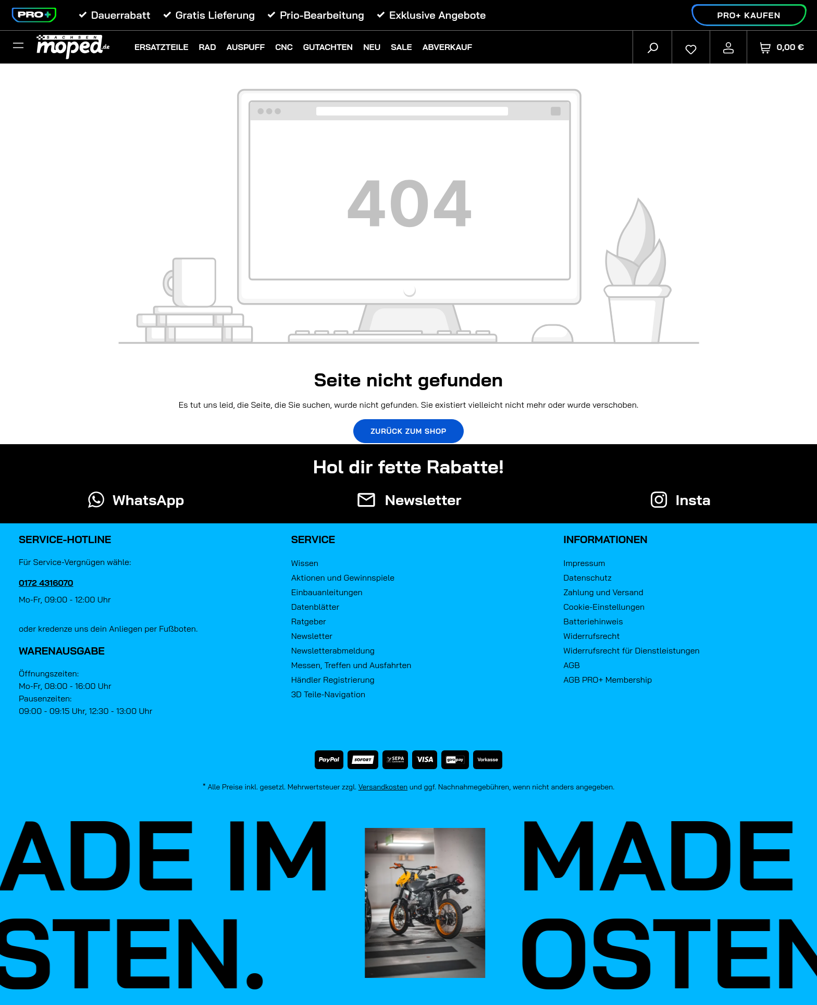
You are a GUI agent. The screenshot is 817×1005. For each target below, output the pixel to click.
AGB (571, 665)
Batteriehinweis (593, 621)
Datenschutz (587, 577)
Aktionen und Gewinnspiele (342, 577)
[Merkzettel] (691, 46)
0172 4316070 (46, 582)
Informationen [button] (605, 539)
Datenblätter (315, 606)
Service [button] (313, 539)
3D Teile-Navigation (328, 694)
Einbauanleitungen (327, 592)
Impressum (584, 563)
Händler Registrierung (333, 679)
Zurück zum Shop (408, 431)
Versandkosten (383, 787)
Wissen (304, 563)
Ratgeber (308, 621)
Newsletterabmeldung (333, 650)
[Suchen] (652, 46)
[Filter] (18, 46)
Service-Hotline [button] (65, 539)
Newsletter (311, 636)
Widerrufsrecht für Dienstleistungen (631, 650)
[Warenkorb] (782, 47)
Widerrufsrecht (591, 636)
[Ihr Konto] (728, 46)
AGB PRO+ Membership (607, 679)
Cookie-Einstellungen (604, 606)
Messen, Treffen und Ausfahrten (351, 665)
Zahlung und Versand (603, 592)
